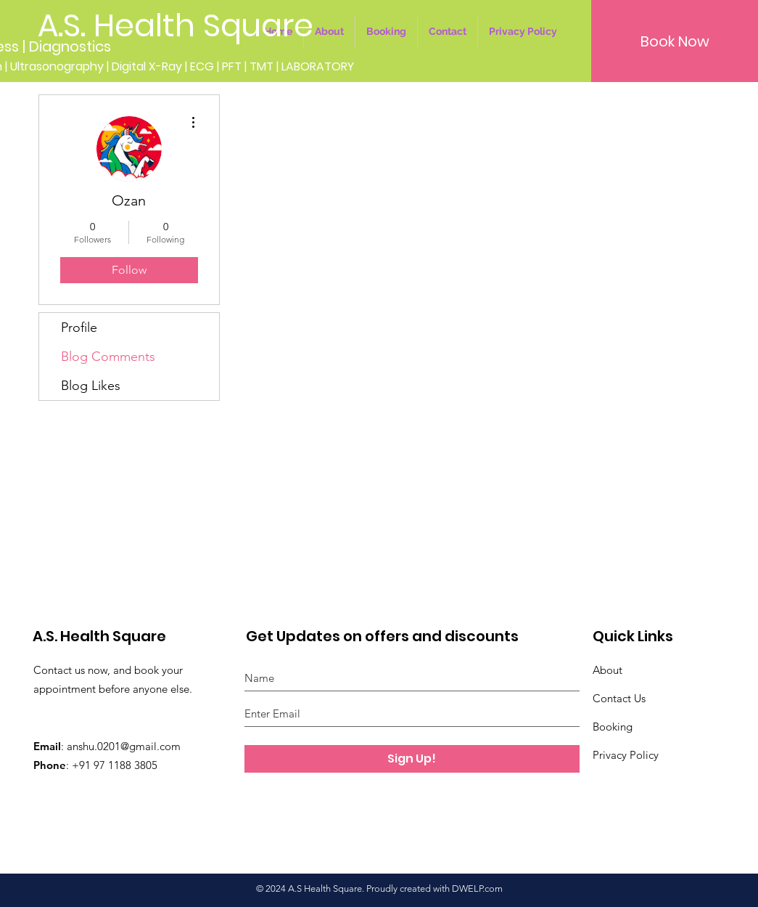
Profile (79, 327)
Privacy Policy (626, 755)
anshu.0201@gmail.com (124, 746)
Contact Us (619, 698)
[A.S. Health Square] (175, 25)
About (607, 670)
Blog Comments (108, 357)
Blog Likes (90, 386)
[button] (674, 41)
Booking (613, 726)
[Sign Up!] (412, 759)
